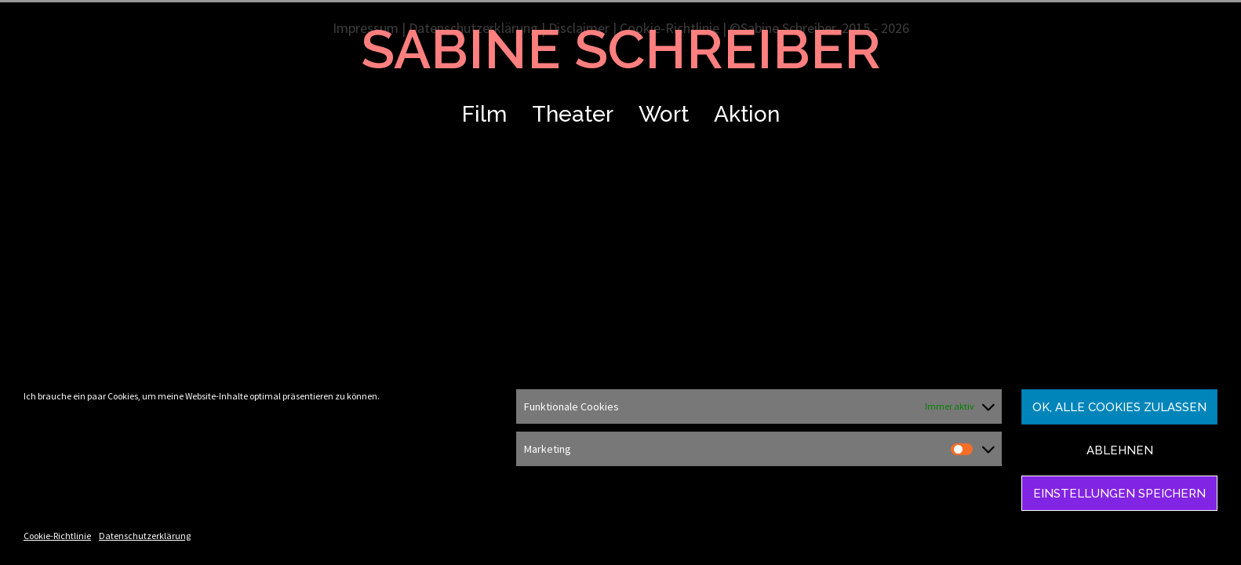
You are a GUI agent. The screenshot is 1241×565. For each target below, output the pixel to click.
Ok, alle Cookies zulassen (1119, 407)
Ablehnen (1119, 450)
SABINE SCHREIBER (621, 48)
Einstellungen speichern (1119, 494)
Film (484, 114)
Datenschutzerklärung (145, 535)
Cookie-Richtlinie (57, 535)
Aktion (747, 114)
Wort (664, 114)
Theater (572, 114)
